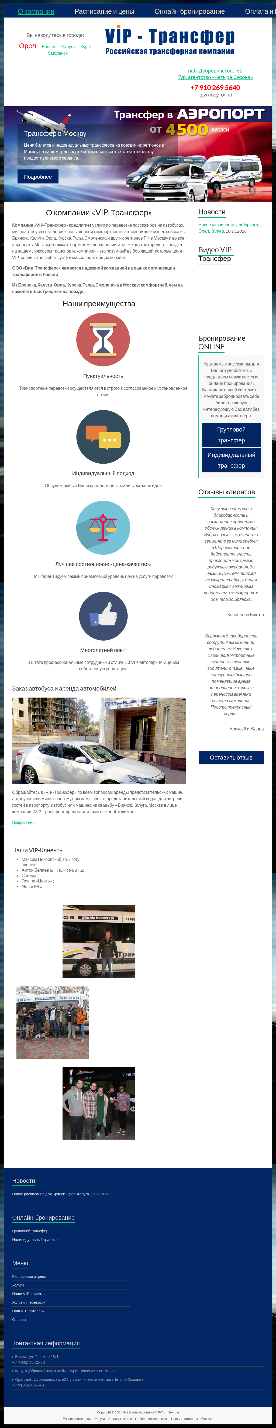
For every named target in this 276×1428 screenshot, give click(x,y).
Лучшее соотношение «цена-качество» (103, 564)
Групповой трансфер (231, 435)
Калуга (68, 46)
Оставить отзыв (231, 757)
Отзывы (19, 1319)
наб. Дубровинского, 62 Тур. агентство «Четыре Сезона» (215, 73)
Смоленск (58, 53)
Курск (86, 46)
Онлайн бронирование (190, 11)
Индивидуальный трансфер (231, 460)
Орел (27, 45)
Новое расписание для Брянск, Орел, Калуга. (51, 1194)
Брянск (49, 46)
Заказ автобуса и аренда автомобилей (64, 688)
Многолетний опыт (103, 650)
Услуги (18, 1285)
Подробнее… (23, 822)
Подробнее (38, 176)
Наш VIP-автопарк (28, 1311)
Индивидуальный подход (103, 473)
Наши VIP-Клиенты (38, 850)
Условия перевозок (28, 1302)
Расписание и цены (104, 11)
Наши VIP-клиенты (28, 1293)
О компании (36, 11)
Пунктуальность (103, 375)
